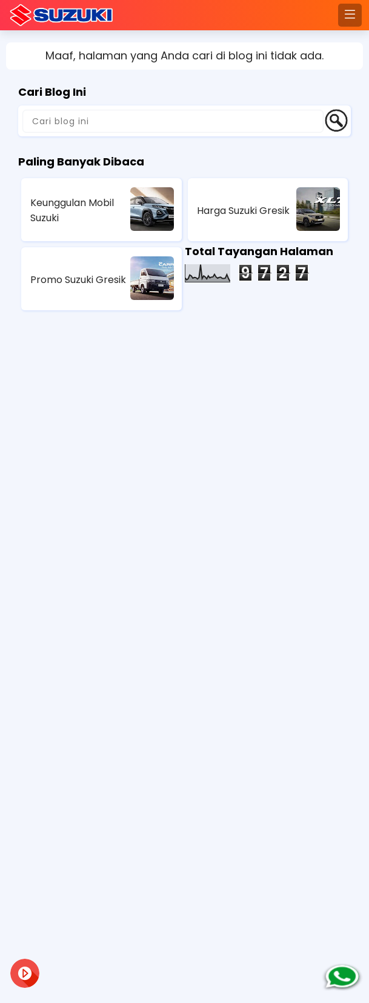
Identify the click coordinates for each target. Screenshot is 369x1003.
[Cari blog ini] (173, 121)
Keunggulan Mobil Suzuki (72, 210)
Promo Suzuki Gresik (78, 280)
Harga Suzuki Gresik (243, 211)
